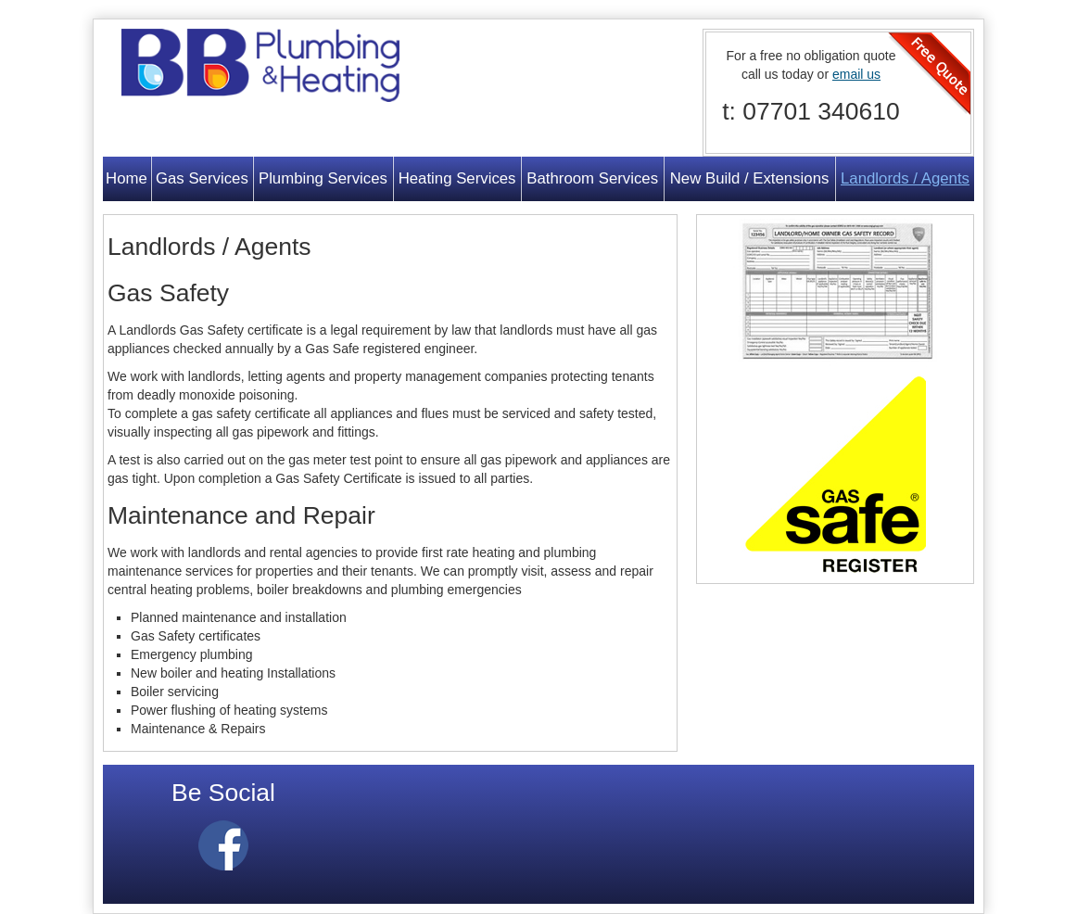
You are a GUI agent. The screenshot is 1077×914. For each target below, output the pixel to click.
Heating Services (457, 178)
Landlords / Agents (905, 178)
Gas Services (202, 178)
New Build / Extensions (750, 178)
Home (126, 178)
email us (856, 74)
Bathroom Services (592, 178)
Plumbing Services (323, 178)
